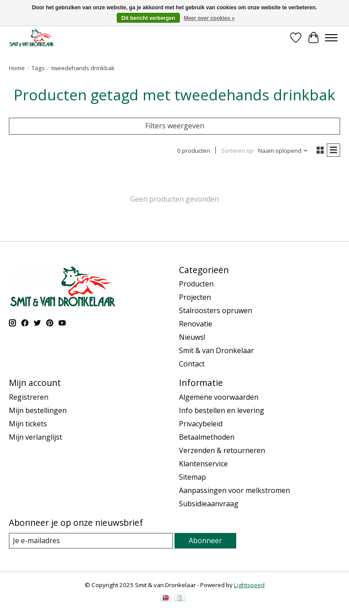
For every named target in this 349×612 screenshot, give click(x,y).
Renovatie (195, 324)
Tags (38, 68)
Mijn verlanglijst (35, 437)
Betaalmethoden (206, 437)
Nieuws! (192, 337)
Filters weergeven (174, 126)
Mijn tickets (28, 424)
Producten (196, 284)
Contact (192, 364)
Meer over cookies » (209, 18)
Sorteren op (237, 151)
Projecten (195, 297)
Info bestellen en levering (221, 410)
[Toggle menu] (331, 38)
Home (17, 68)
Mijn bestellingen (38, 410)
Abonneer (205, 540)
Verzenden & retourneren (222, 450)
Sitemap (192, 477)
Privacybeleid (200, 424)
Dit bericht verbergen (148, 18)
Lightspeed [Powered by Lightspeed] (249, 585)
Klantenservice (203, 464)
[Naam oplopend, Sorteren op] (283, 151)
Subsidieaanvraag (208, 504)
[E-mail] (91, 540)
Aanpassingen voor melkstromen (234, 490)
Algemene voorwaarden (218, 397)
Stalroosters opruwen (215, 310)
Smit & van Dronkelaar (216, 350)
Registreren (28, 397)
